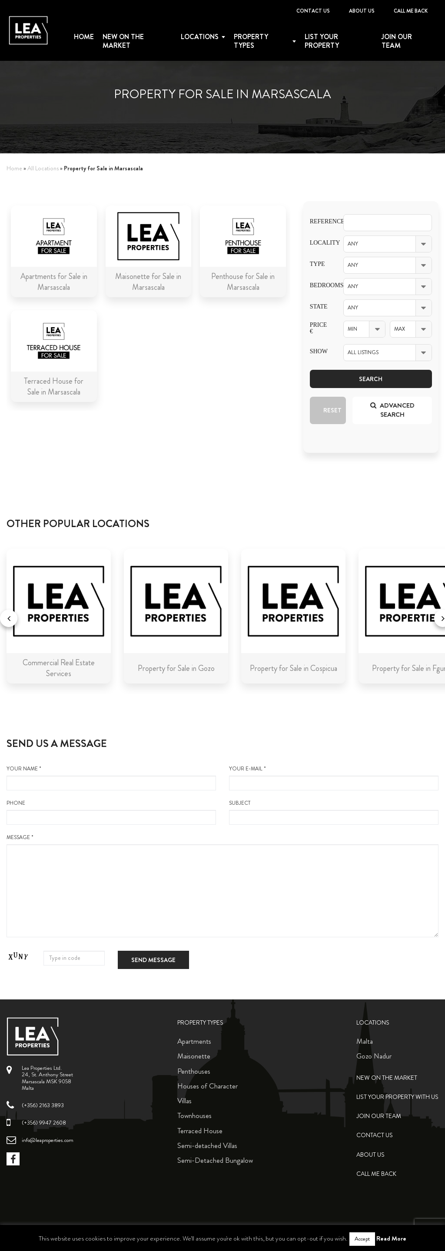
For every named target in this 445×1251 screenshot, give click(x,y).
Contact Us (313, 11)
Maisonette (193, 1056)
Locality (320, 242)
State (319, 306)
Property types (251, 41)
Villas (184, 1100)
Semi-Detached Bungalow (215, 1160)
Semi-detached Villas (207, 1145)
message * (222, 885)
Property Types (200, 1023)
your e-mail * (333, 777)
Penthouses (193, 1071)
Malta (364, 1041)
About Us (362, 11)
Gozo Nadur (374, 1056)
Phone (111, 812)
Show (319, 351)
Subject (333, 812)
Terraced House (199, 1130)
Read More (391, 1238)
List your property (322, 41)
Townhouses (194, 1115)
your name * (111, 777)
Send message (153, 960)
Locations (200, 37)
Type (317, 264)
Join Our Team (397, 41)
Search (370, 379)
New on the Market (123, 41)
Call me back (411, 11)
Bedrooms (320, 285)
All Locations (43, 168)
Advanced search (392, 410)
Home (84, 37)
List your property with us (397, 1097)
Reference (320, 221)
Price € (318, 328)
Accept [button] (362, 1239)
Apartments (194, 1041)
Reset (332, 410)
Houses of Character (207, 1086)
